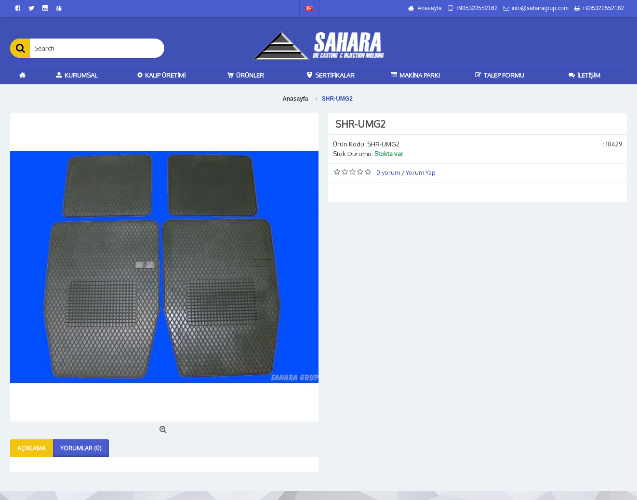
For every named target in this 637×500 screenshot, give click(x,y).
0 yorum (388, 172)
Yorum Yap (421, 172)
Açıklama (31, 448)
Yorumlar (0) (81, 448)
